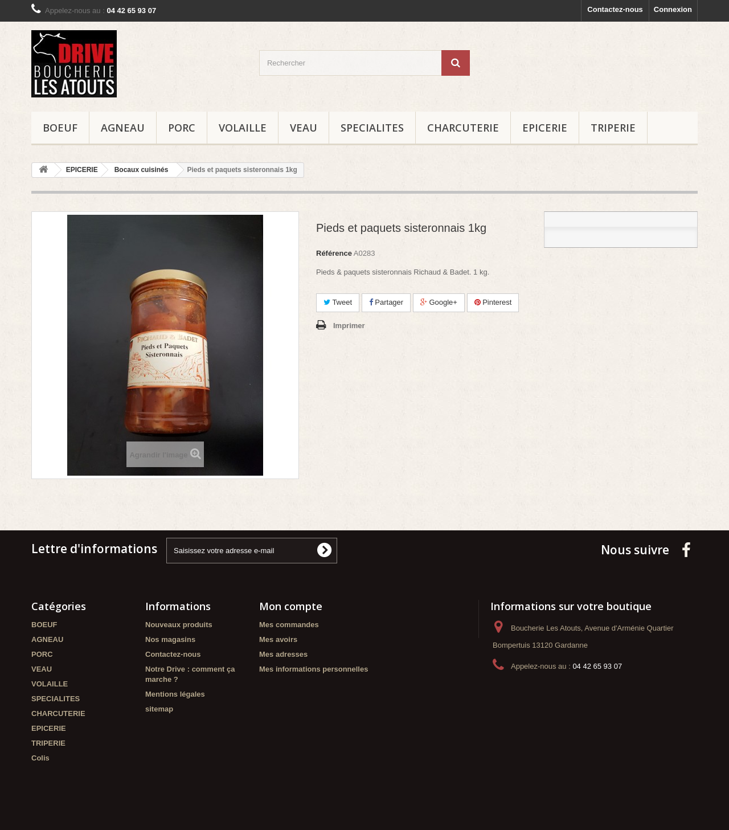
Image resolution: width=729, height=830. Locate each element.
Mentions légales (175, 694)
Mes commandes (289, 624)
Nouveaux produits (178, 624)
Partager (386, 302)
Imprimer (349, 325)
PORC (181, 127)
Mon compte (290, 606)
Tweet (337, 302)
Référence (334, 253)
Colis (40, 758)
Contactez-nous (615, 9)
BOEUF (60, 127)
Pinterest (493, 302)
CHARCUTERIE (463, 127)
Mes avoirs (278, 639)
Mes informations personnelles (313, 669)
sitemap (159, 709)
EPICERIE (544, 127)
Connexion (673, 9)
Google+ (438, 302)
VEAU (303, 127)
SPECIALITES (372, 127)
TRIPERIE (613, 127)
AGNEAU (123, 127)
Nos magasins (170, 639)
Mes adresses (283, 654)
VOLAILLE (243, 127)
